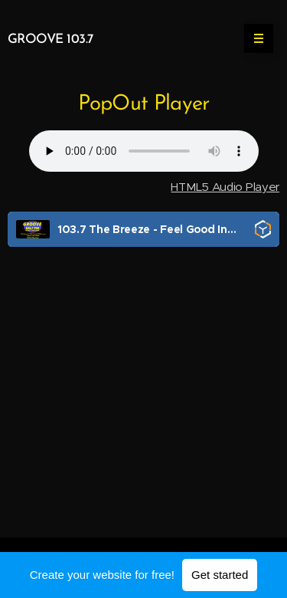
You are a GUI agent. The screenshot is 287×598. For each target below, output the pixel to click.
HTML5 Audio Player (225, 186)
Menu (253, 38)
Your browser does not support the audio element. (144, 151)
